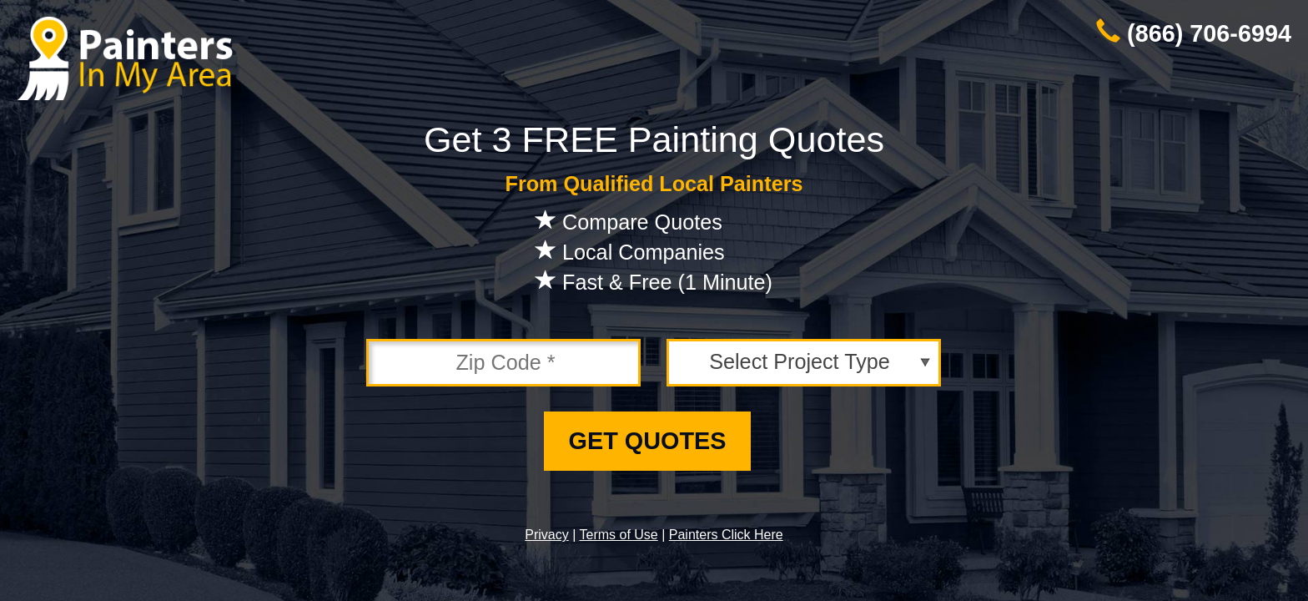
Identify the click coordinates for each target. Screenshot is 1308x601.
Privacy (546, 535)
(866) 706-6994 (1209, 33)
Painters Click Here (726, 535)
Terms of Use (618, 535)
